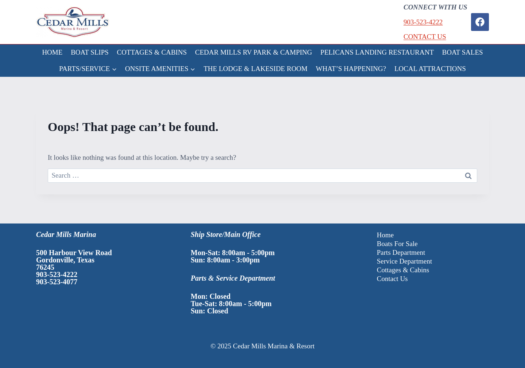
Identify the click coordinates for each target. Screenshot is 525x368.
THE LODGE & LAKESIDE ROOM (256, 68)
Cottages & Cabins (403, 270)
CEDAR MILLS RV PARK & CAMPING (253, 52)
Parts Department (401, 252)
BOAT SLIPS (90, 52)
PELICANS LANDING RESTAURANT (377, 52)
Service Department (404, 261)
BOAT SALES (462, 52)
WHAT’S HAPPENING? (351, 68)
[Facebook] (480, 22)
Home (385, 235)
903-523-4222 (423, 22)
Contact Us (392, 278)
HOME (52, 52)
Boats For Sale (397, 244)
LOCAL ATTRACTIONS (430, 68)
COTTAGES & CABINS (152, 52)
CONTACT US (425, 36)
